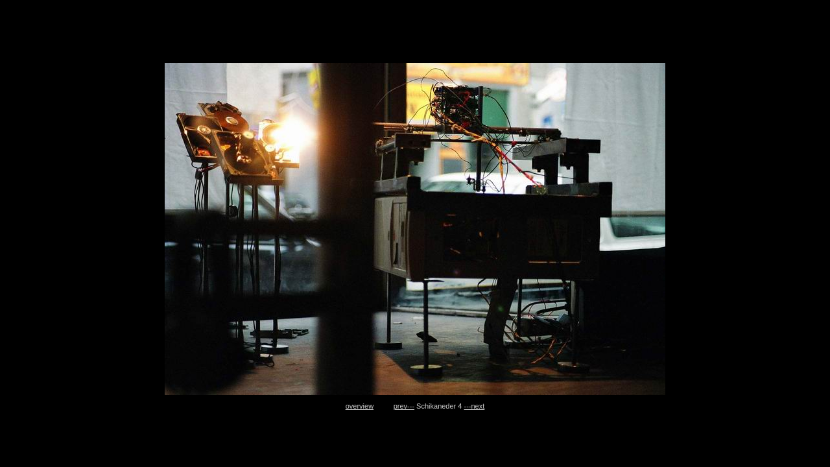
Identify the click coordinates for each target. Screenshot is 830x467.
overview (360, 406)
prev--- (404, 406)
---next (474, 406)
